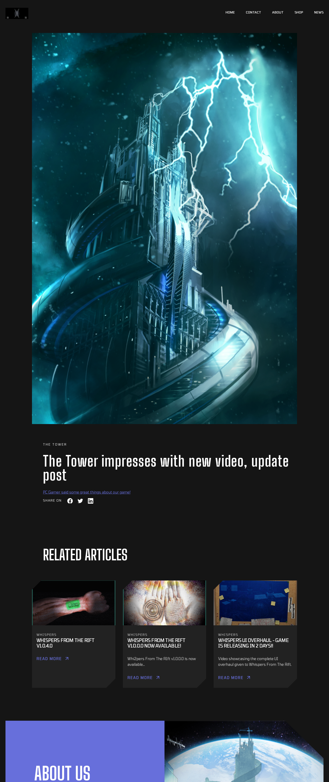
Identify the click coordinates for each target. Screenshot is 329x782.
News (319, 12)
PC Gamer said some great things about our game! (86, 492)
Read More (49, 658)
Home (230, 12)
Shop (299, 12)
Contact (253, 12)
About (278, 12)
